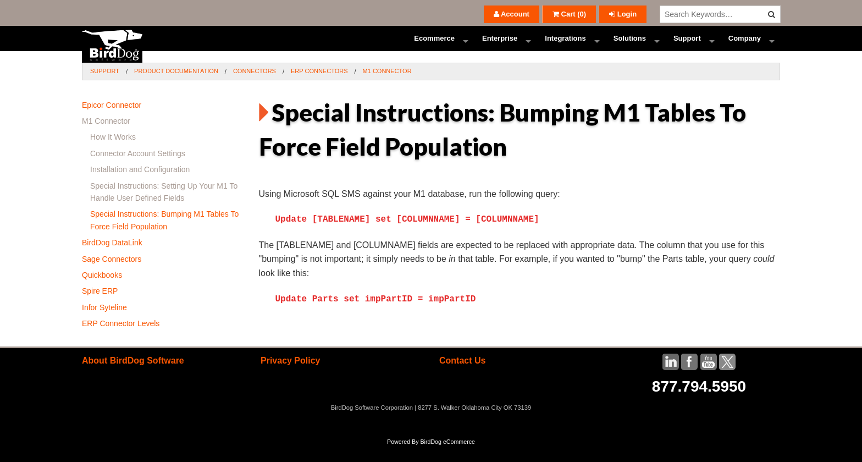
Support (687, 46)
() (569, 14)
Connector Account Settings (137, 169)
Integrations (565, 46)
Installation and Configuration (140, 185)
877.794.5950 (699, 402)
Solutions (630, 46)
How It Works (113, 152)
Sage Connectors (111, 275)
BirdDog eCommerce (447, 457)
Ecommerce (434, 46)
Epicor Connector (111, 121)
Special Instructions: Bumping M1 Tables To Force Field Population (164, 236)
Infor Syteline (104, 323)
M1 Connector (387, 87)
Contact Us (462, 376)
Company (744, 46)
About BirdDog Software (133, 376)
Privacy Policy (291, 376)
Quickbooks (102, 291)
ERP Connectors (319, 87)
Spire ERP (100, 306)
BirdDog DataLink (112, 258)
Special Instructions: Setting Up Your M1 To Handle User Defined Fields (163, 207)
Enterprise (499, 46)
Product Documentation (176, 87)
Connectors (254, 87)
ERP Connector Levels (120, 339)
